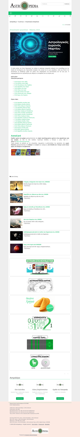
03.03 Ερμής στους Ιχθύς (20, 81)
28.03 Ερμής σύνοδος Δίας (21, 127)
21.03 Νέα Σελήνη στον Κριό (21, 91)
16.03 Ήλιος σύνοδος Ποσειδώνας (23, 112)
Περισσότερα (27, 185)
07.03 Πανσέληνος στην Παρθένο (23, 85)
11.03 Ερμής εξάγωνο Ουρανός (22, 109)
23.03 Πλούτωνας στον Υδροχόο (22, 93)
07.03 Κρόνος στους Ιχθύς (21, 83)
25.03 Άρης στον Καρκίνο (21, 95)
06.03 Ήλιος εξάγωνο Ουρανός (22, 106)
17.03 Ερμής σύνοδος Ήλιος (21, 121)
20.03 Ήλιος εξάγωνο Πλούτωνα (22, 126)
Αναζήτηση (66, 4)
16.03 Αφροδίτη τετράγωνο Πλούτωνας (24, 117)
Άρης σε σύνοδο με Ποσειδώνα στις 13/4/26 (37, 207)
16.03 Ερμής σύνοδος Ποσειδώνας (23, 114)
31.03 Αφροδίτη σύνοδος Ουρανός (23, 131)
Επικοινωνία (41, 424)
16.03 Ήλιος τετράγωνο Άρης (21, 116)
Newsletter (47, 424)
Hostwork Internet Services (31, 435)
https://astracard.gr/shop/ (22, 141)
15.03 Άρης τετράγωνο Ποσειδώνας (23, 111)
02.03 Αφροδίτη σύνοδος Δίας (22, 102)
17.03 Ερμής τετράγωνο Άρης (22, 119)
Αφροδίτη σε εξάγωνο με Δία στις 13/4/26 (36, 194)
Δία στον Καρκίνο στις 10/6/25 (33, 219)
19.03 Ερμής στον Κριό (20, 88)
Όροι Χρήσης (35, 424)
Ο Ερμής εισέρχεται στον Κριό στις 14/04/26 (37, 181)
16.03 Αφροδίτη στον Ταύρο (21, 86)
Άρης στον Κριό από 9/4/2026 (32, 244)
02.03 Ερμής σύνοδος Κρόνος (22, 104)
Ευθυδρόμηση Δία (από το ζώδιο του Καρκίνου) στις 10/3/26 (41, 232)
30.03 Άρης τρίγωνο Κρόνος (21, 129)
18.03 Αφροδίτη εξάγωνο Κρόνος (23, 122)
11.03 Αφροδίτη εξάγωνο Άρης (22, 107)
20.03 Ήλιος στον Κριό (20, 90)
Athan (63, 24)
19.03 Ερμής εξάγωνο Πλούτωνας (23, 124)
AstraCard (16, 136)
